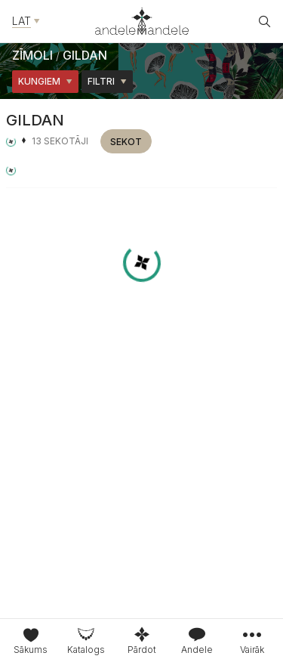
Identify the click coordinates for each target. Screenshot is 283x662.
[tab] (85, 640)
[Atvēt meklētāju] (265, 21)
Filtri (107, 81)
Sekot (126, 141)
